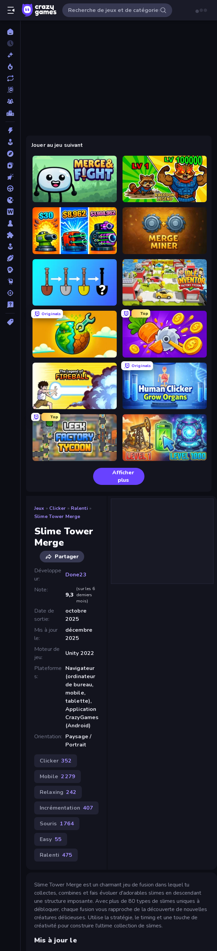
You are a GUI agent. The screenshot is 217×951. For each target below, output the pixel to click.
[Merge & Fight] (74, 179)
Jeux (39, 508)
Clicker (57, 508)
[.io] (10, 200)
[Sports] (10, 258)
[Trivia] (10, 304)
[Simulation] (10, 246)
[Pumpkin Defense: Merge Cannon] (74, 231)
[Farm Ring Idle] (164, 334)
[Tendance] (10, 66)
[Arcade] (10, 142)
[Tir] (10, 293)
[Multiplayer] (10, 101)
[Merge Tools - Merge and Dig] (74, 282)
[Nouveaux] (10, 55)
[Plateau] (10, 223)
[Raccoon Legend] (164, 179)
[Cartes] (10, 165)
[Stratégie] (10, 270)
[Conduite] (10, 188)
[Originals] (10, 90)
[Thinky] (10, 281)
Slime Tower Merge (57, 516)
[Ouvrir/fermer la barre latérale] (11, 10)
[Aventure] (10, 153)
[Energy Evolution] (164, 438)
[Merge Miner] (164, 231)
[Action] (10, 130)
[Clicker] (10, 177)
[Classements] (10, 113)
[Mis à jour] (10, 78)
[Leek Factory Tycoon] (74, 438)
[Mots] (10, 212)
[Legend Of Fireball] (74, 386)
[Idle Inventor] (164, 282)
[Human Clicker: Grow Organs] (164, 386)
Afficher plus (116, 476)
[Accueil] (10, 32)
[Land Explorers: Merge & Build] (74, 334)
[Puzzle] (10, 235)
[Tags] (10, 322)
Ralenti (79, 508)
